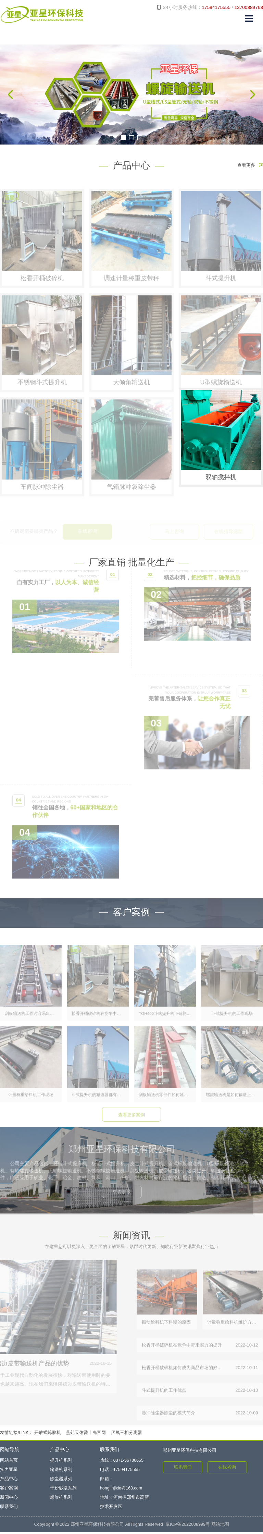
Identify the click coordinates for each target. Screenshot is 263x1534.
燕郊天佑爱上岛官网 (86, 1434)
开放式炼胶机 (47, 1434)
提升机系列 (61, 1462)
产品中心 (9, 1480)
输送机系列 (61, 1471)
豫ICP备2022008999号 (187, 1526)
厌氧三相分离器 (126, 1434)
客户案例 (9, 1489)
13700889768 (248, 7)
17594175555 (216, 7)
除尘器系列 (61, 1480)
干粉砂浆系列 (63, 1489)
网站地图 (220, 1526)
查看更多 (250, 165)
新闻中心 (9, 1499)
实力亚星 (9, 1471)
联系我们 (9, 1508)
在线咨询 (227, 1469)
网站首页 (9, 1462)
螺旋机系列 (61, 1499)
